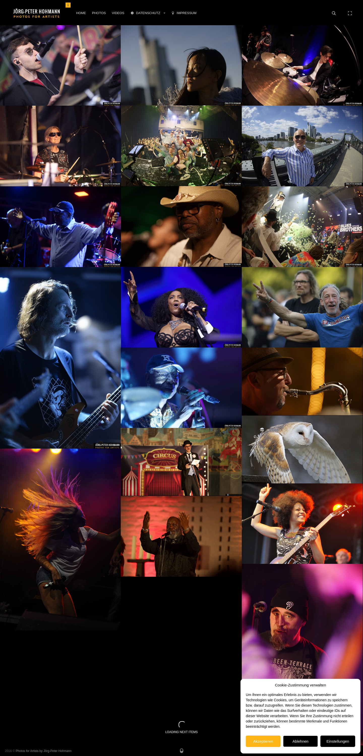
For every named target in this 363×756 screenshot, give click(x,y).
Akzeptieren (263, 741)
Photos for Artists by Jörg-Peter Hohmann (43, 751)
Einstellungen (337, 741)
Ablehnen (300, 741)
